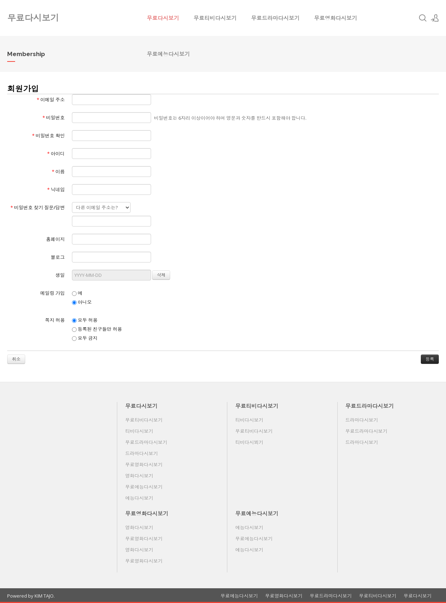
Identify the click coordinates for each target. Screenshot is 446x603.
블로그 (58, 257)
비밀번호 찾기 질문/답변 (37, 207)
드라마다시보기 (141, 453)
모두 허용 (84, 320)
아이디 (56, 153)
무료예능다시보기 (168, 54)
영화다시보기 (139, 475)
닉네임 (56, 189)
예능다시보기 (139, 498)
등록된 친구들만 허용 (97, 329)
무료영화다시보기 (335, 18)
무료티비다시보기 (215, 18)
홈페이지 (55, 239)
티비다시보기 (139, 431)
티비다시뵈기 (249, 442)
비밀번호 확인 (48, 135)
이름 (58, 171)
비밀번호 (53, 117)
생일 (60, 275)
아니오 (82, 302)
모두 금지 (84, 338)
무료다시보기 (163, 18)
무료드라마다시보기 (275, 18)
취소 (16, 359)
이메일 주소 (51, 99)
